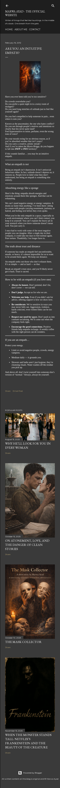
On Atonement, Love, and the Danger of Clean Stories (27, 544)
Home (9, 29)
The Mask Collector (23, 642)
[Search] (53, 5)
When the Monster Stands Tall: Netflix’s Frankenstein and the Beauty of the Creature (28, 741)
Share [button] (7, 391)
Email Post (18, 391)
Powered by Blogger (30, 773)
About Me (21, 29)
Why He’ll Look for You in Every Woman (28, 445)
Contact (34, 29)
